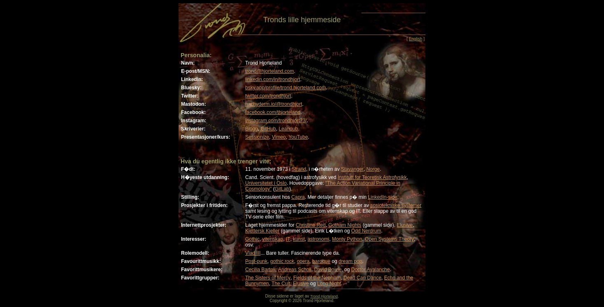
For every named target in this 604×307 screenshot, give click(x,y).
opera (303, 261)
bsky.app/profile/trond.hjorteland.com (285, 88)
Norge (373, 169)
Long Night (329, 283)
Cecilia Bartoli (260, 269)
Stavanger (352, 169)
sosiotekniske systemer (395, 205)
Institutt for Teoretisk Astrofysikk (372, 177)
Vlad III (252, 253)
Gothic (252, 239)
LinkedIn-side (382, 197)
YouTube (298, 137)
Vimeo (279, 137)
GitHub (268, 129)
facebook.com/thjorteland (272, 112)
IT (288, 239)
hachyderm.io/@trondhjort (273, 104)
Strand (299, 169)
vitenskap (272, 239)
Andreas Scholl (294, 269)
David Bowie (327, 269)
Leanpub (288, 129)
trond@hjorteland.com (269, 71)
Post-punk (256, 261)
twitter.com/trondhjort (268, 96)
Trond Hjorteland (324, 296)
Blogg (251, 129)
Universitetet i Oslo (266, 183)
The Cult (281, 283)
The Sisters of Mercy (267, 278)
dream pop (350, 261)
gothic (282, 261)
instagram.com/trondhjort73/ (276, 120)
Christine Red (311, 225)
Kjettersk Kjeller (262, 231)
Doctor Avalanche (370, 269)
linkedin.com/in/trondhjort (272, 79)
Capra (298, 197)
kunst (299, 239)
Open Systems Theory (389, 239)
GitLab (282, 189)
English (416, 39)
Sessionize (257, 137)
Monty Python (347, 239)
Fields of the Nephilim (317, 278)
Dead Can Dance (362, 278)
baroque (321, 261)
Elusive (405, 225)
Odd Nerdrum (366, 231)
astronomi (318, 239)
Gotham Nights (344, 225)
